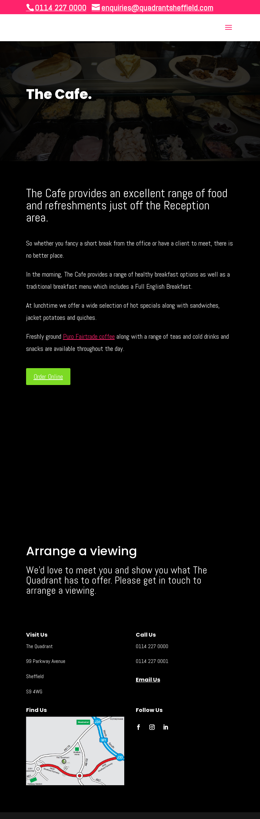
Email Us (148, 680)
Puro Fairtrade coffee (89, 336)
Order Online (48, 376)
